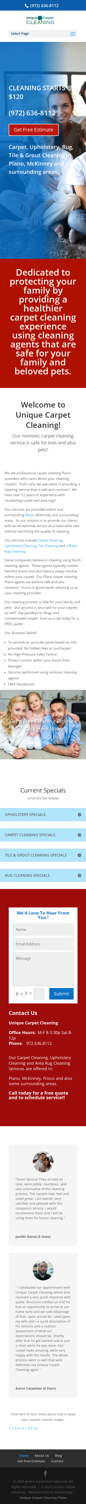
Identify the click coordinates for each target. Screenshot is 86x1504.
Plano (29, 515)
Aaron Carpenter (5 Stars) (36, 1388)
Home (24, 1455)
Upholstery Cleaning (20, 545)
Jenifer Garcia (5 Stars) (33, 1236)
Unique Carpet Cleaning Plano (43, 1497)
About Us (42, 1455)
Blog (58, 1455)
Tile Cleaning (48, 545)
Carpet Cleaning (50, 540)
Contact (57, 1461)
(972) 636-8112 (43, 5)
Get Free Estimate (33, 129)
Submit (61, 994)
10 (35, 1428)
